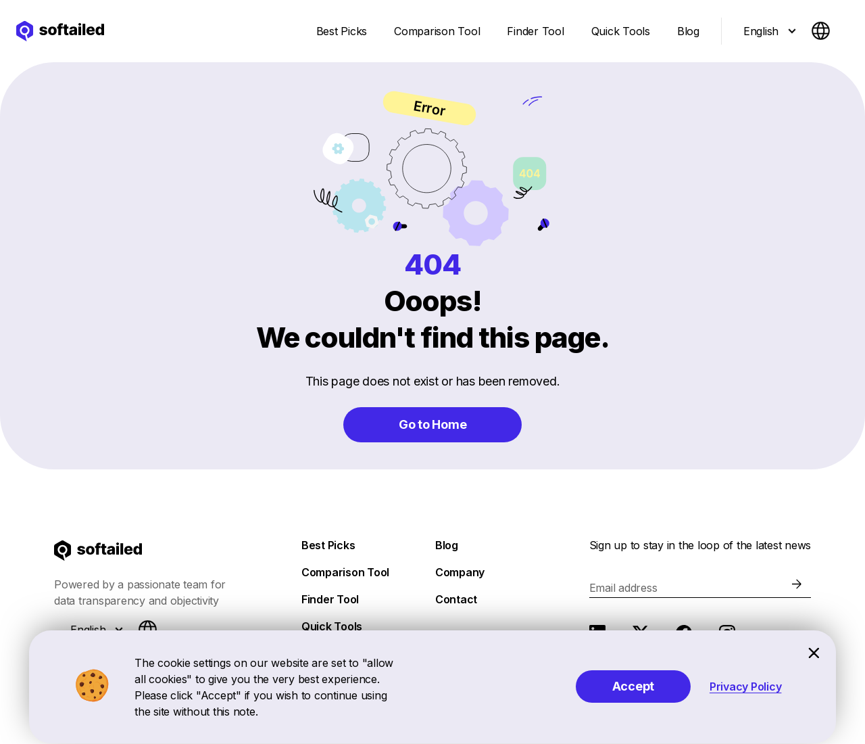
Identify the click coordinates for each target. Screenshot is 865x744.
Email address (623, 588)
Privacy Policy (746, 686)
